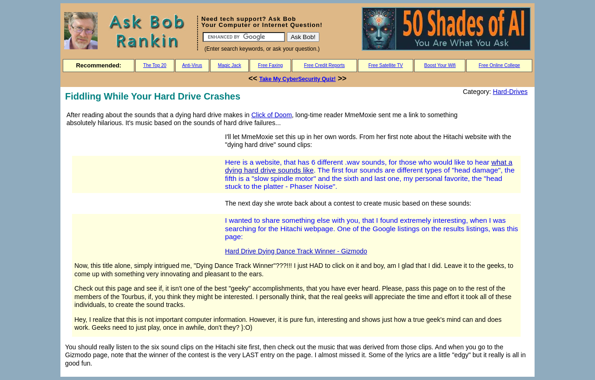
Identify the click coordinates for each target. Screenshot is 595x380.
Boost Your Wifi (440, 65)
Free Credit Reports (324, 65)
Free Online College (499, 65)
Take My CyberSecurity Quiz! (297, 79)
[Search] (244, 37)
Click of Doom (271, 115)
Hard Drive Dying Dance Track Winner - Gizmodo (296, 251)
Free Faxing (270, 65)
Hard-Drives (510, 91)
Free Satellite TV (385, 65)
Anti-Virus (192, 65)
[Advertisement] (143, 196)
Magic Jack (229, 65)
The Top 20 (154, 65)
